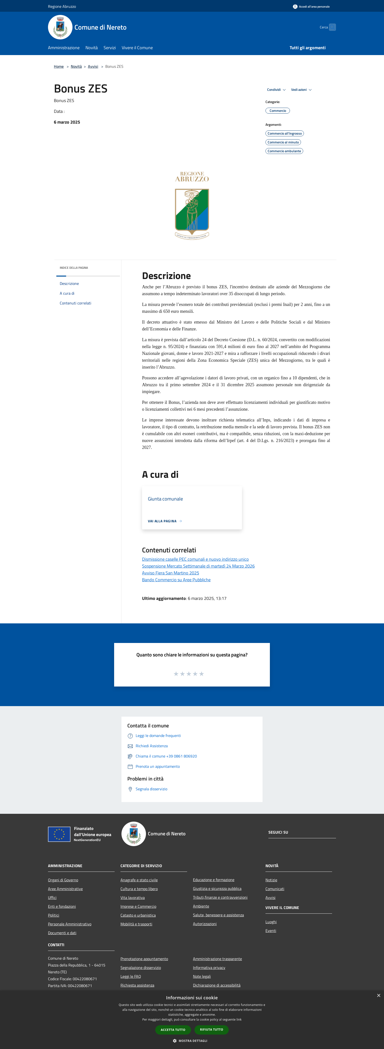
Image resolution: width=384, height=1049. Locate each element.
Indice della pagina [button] (74, 267)
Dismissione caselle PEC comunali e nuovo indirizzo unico (195, 559)
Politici (53, 915)
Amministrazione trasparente (217, 959)
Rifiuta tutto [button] (211, 1029)
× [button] (378, 996)
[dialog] (192, 1020)
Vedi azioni (302, 90)
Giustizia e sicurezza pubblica (217, 888)
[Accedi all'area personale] (311, 6)
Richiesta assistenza (137, 985)
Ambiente (201, 906)
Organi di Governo (63, 880)
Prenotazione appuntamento (144, 959)
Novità (76, 66)
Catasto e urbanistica (138, 915)
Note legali (202, 976)
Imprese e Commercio (138, 906)
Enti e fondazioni (62, 906)
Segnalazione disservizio (140, 967)
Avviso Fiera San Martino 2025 (170, 573)
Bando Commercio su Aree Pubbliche (176, 579)
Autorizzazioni (205, 924)
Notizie (271, 880)
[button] (192, 1040)
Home (59, 66)
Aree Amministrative (65, 889)
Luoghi (271, 922)
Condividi (277, 90)
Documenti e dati (62, 933)
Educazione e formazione (213, 880)
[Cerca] (330, 27)
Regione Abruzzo (62, 6)
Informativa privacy (209, 967)
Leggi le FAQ (130, 976)
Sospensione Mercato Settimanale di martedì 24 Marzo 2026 (198, 566)
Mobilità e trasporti (136, 924)
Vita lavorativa (132, 897)
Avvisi (93, 66)
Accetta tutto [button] (173, 1030)
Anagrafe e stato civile (139, 880)
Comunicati (274, 889)
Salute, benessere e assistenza (218, 915)
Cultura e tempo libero (139, 889)
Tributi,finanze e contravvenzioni (220, 897)
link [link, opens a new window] (239, 1019)
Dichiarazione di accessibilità (216, 985)
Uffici (52, 897)
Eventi (270, 930)
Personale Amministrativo (69, 924)
